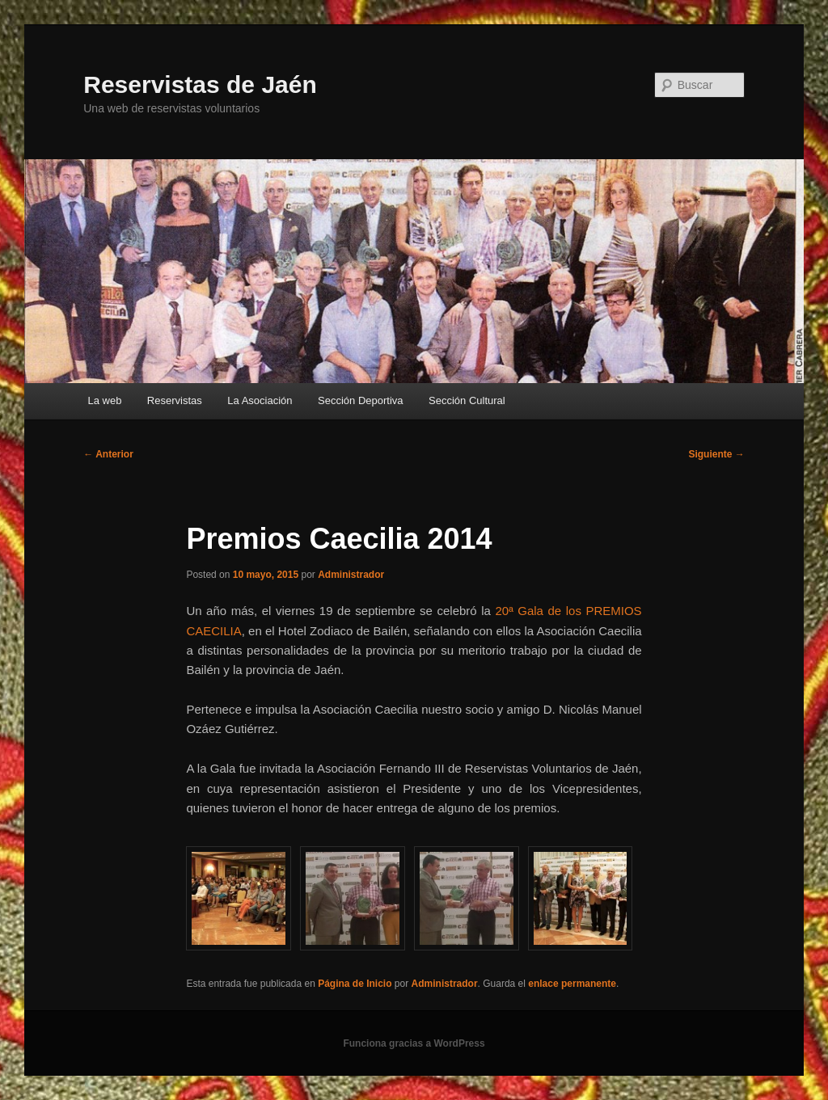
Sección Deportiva (360, 400)
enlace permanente (572, 983)
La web (104, 400)
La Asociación (259, 400)
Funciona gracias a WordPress (413, 1043)
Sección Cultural (467, 400)
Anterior (108, 454)
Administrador (351, 574)
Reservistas (174, 400)
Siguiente (716, 454)
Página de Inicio (354, 983)
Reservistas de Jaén (200, 84)
